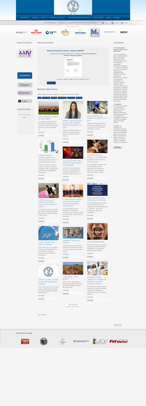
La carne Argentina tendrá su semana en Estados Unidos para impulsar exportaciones (72, 202)
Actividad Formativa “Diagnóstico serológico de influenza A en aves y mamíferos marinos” (96, 280)
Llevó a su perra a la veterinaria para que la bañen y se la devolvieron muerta (47, 203)
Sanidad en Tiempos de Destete (71, 241)
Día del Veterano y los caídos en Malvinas (46, 243)
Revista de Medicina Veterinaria (78, 17)
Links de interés (98, 17)
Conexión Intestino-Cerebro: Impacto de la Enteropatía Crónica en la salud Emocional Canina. (47, 158)
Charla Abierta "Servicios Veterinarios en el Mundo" (96, 199)
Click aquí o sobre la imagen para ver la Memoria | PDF (73, 79)
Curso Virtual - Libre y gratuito (70, 278)
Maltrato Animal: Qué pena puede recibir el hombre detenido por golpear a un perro (72, 124)
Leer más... (117, 147)
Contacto (116, 17)
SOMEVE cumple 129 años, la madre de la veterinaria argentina (48, 281)
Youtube (124, 23)
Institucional (24, 17)
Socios (43, 17)
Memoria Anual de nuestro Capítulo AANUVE (65, 50)
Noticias (35, 17)
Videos (108, 17)
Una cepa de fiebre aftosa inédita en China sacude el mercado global (72, 163)
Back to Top (118, 325)
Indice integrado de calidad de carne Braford (48, 117)
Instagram (105, 23)
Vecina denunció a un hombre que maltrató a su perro (97, 118)
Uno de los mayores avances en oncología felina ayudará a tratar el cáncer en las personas (97, 158)
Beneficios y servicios (57, 17)
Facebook (115, 23)
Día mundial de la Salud (95, 242)
